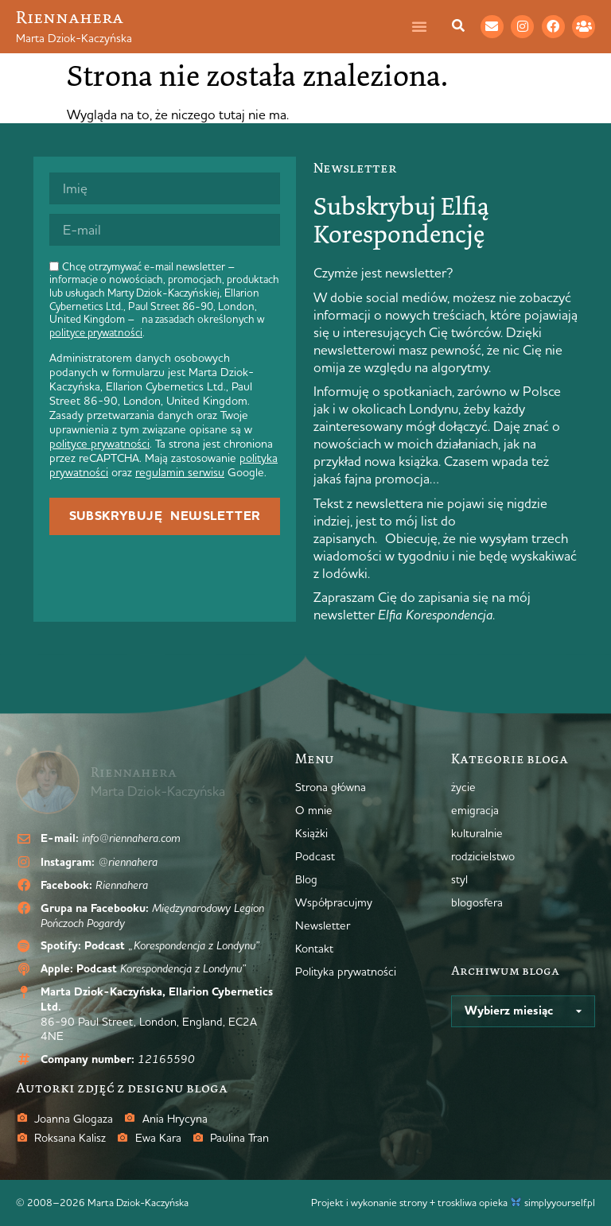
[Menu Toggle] (427, 26)
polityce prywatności (95, 332)
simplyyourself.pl (559, 1202)
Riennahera (69, 17)
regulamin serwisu (179, 472)
